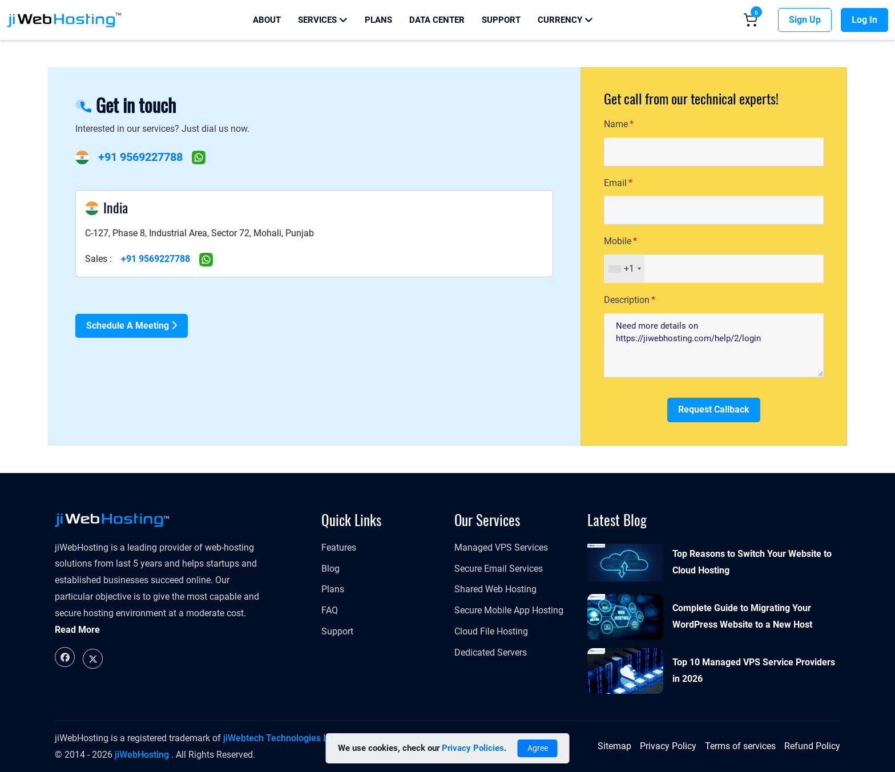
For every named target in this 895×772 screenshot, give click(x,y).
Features (338, 547)
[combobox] (624, 268)
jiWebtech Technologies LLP (281, 738)
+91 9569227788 (140, 157)
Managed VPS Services (501, 547)
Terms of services (740, 746)
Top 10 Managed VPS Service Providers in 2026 (753, 670)
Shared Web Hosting (495, 589)
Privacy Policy (668, 746)
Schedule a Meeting (131, 325)
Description (627, 299)
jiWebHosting (142, 754)
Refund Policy (812, 746)
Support (501, 20)
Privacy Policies (473, 748)
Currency (565, 20)
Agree (537, 748)
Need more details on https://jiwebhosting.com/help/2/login (714, 345)
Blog (330, 568)
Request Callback (713, 409)
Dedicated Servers (490, 652)
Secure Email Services (498, 568)
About (267, 20)
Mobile (617, 241)
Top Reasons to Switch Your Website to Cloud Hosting (752, 562)
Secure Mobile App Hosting (508, 610)
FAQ (329, 610)
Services (323, 20)
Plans (378, 20)
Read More (77, 629)
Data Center (437, 20)
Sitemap (614, 746)
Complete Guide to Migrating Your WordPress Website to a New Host (742, 616)
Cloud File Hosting (491, 631)
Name (616, 124)
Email (615, 182)
